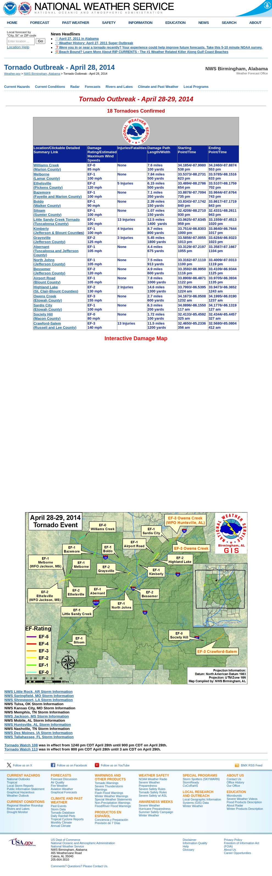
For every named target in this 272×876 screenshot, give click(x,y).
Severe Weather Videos (242, 798)
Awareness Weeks (156, 802)
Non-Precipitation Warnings (112, 802)
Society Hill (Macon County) (47, 316)
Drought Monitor (17, 812)
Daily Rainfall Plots (63, 816)
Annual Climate (61, 825)
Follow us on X (19, 765)
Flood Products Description (244, 802)
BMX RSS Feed (248, 765)
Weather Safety (154, 775)
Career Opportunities (237, 853)
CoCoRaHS (190, 785)
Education (236, 792)
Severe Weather (149, 805)
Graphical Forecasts (64, 792)
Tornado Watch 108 (21, 745)
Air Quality (57, 782)
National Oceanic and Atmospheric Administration (83, 843)
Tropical (12, 782)
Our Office (233, 785)
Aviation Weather (62, 789)
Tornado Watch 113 (21, 749)
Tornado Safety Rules (153, 792)
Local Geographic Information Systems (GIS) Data (202, 801)
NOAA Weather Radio (153, 779)
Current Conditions (50, 87)
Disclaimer (189, 839)
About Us (235, 775)
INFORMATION (140, 23)
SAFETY (108, 23)
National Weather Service (67, 846)
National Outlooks (18, 779)
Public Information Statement (26, 789)
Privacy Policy (233, 839)
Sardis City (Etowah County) (48, 307)
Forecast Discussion (64, 779)
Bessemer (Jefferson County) (49, 271)
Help (186, 846)
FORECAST (39, 23)
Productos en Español (108, 814)
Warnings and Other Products (110, 777)
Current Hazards (17, 87)
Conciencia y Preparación (111, 819)
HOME (12, 23)
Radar (75, 87)
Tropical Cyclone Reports (67, 819)
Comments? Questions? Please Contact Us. (79, 866)
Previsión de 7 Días (107, 823)
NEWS (203, 23)
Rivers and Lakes (119, 87)
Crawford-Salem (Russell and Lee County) (55, 325)
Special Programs (200, 775)
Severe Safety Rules (152, 789)
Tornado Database (63, 812)
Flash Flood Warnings (109, 792)
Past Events (58, 806)
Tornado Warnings (106, 783)
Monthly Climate (61, 822)
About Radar (235, 805)
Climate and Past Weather (158, 87)
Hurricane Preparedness (155, 808)
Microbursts (234, 795)
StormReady (191, 782)
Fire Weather (59, 785)
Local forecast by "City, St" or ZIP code (21, 33)
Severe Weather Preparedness (149, 784)
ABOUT (255, 23)
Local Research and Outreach (198, 794)
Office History (235, 782)
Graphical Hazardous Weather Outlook (20, 794)
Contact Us (234, 779)
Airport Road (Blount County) (47, 280)
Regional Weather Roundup (25, 805)
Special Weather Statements (113, 799)
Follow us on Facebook (69, 765)
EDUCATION (175, 23)
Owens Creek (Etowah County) (48, 298)
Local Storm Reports (20, 785)
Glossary (188, 849)
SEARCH (229, 23)
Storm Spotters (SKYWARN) (201, 779)
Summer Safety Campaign (156, 812)
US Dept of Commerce (65, 839)
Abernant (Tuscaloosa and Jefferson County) (56, 251)
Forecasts (93, 87)
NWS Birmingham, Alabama (42, 73)
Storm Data (58, 809)
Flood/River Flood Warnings (113, 806)
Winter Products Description (245, 808)
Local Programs (196, 87)
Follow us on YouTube (112, 765)
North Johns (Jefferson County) (49, 262)
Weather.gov (12, 73)
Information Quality (195, 843)
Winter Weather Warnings (111, 796)
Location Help (18, 47)
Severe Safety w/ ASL (153, 795)
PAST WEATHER (75, 23)
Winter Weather (149, 815)
